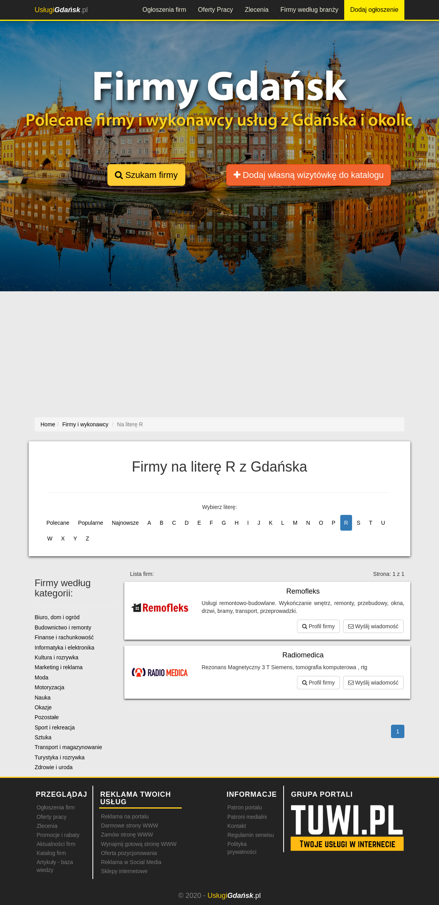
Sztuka (43, 737)
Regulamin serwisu (250, 835)
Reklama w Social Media (131, 862)
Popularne (90, 523)
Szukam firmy (146, 175)
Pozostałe (47, 717)
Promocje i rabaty (58, 835)
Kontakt (236, 826)
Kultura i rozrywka (56, 657)
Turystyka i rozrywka (60, 757)
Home (48, 424)
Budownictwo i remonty (63, 627)
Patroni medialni (247, 817)
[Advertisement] (222, 352)
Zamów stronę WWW (127, 834)
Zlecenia (256, 9)
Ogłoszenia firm (164, 9)
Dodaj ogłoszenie (374, 9)
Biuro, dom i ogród (57, 617)
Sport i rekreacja (55, 727)
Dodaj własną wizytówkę (309, 175)
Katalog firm (51, 853)
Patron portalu (244, 807)
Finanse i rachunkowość (64, 637)
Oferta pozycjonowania (129, 853)
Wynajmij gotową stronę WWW (139, 844)
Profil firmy (318, 626)
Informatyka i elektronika (64, 647)
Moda (41, 677)
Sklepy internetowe (124, 871)
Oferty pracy (51, 817)
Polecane (57, 523)
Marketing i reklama (59, 667)
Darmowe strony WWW (129, 825)
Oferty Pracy (215, 9)
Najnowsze (125, 523)
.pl (61, 10)
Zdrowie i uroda (54, 767)
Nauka (42, 697)
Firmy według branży (309, 9)
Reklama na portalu (125, 816)
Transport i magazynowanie (68, 747)
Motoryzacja (49, 687)
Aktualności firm (56, 844)
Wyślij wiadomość (373, 626)
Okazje (43, 707)
